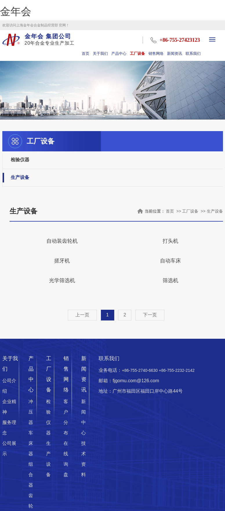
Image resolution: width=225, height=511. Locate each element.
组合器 (30, 475)
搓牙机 (62, 261)
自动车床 (170, 261)
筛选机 (170, 280)
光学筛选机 (62, 280)
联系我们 (193, 53)
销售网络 (156, 53)
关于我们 (100, 53)
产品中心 (118, 53)
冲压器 (30, 412)
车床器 (30, 443)
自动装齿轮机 (62, 241)
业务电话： (147, 370)
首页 (85, 53)
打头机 (170, 241)
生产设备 (20, 177)
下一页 (150, 314)
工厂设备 (137, 53)
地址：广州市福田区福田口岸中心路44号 (141, 391)
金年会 (15, 11)
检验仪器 (20, 159)
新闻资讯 (174, 53)
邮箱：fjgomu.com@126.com (129, 380)
